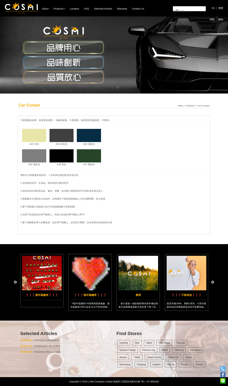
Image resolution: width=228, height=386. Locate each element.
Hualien (156, 364)
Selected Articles (103, 8)
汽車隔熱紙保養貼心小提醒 (40, 351)
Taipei (149, 342)
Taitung (170, 364)
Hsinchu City (148, 350)
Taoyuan (180, 342)
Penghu (185, 364)
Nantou (123, 357)
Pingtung (141, 364)
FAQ (86, 8)
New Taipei (164, 342)
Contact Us (138, 8)
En (213, 8)
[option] (42, 280)
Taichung (179, 350)
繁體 (220, 8)
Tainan (188, 357)
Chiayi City (173, 357)
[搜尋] (185, 10)
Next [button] (212, 282)
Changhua (195, 350)
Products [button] (59, 8)
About (45, 8)
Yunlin (136, 357)
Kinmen (199, 364)
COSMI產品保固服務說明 (39, 340)
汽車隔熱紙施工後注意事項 (40, 346)
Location (74, 8)
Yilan (136, 342)
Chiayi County (154, 357)
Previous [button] (15, 282)
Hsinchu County (127, 350)
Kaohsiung (124, 364)
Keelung (123, 342)
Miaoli (165, 350)
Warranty (122, 8)
